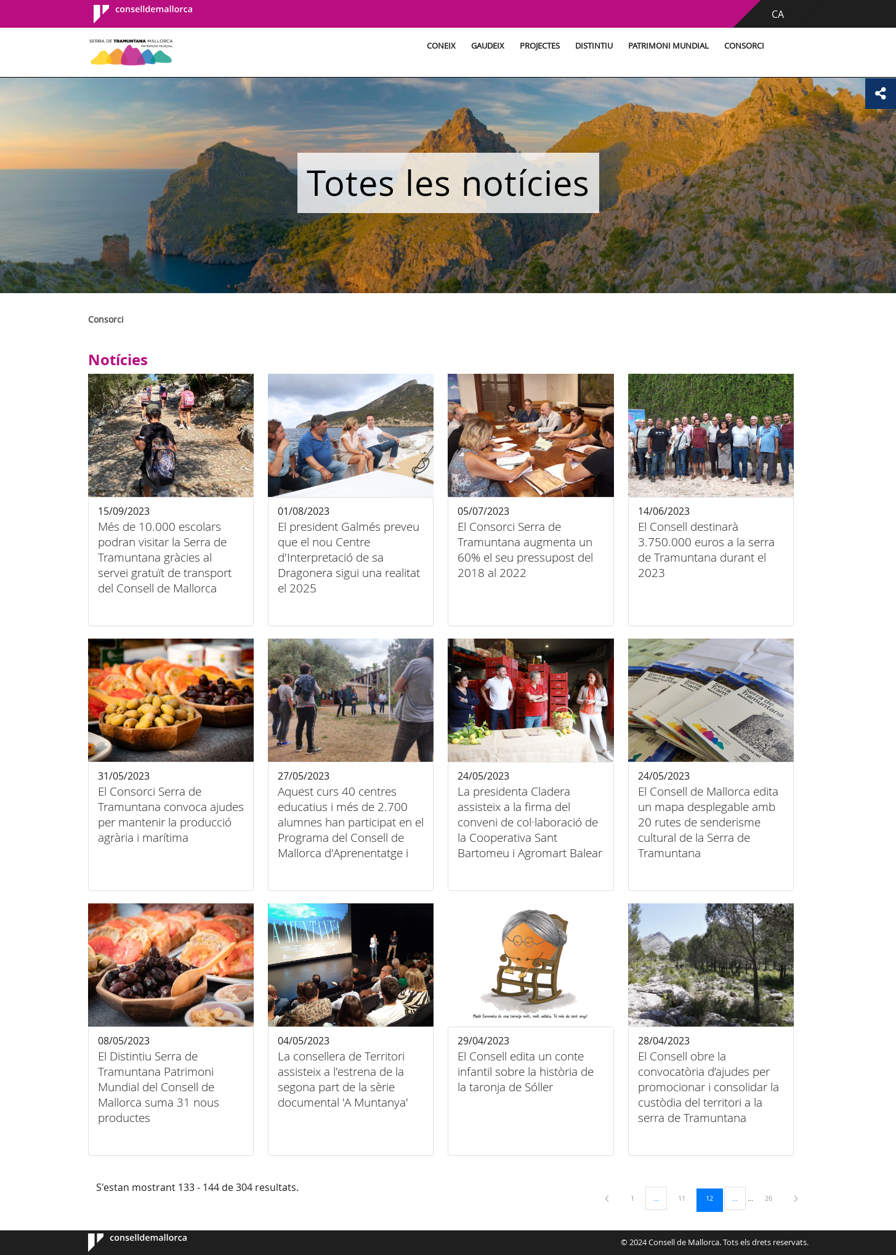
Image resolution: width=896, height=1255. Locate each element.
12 (713, 1198)
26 (772, 1198)
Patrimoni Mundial (666, 46)
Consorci (742, 46)
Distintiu (592, 46)
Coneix (439, 46)
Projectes (538, 46)
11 (686, 1198)
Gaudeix (485, 46)
